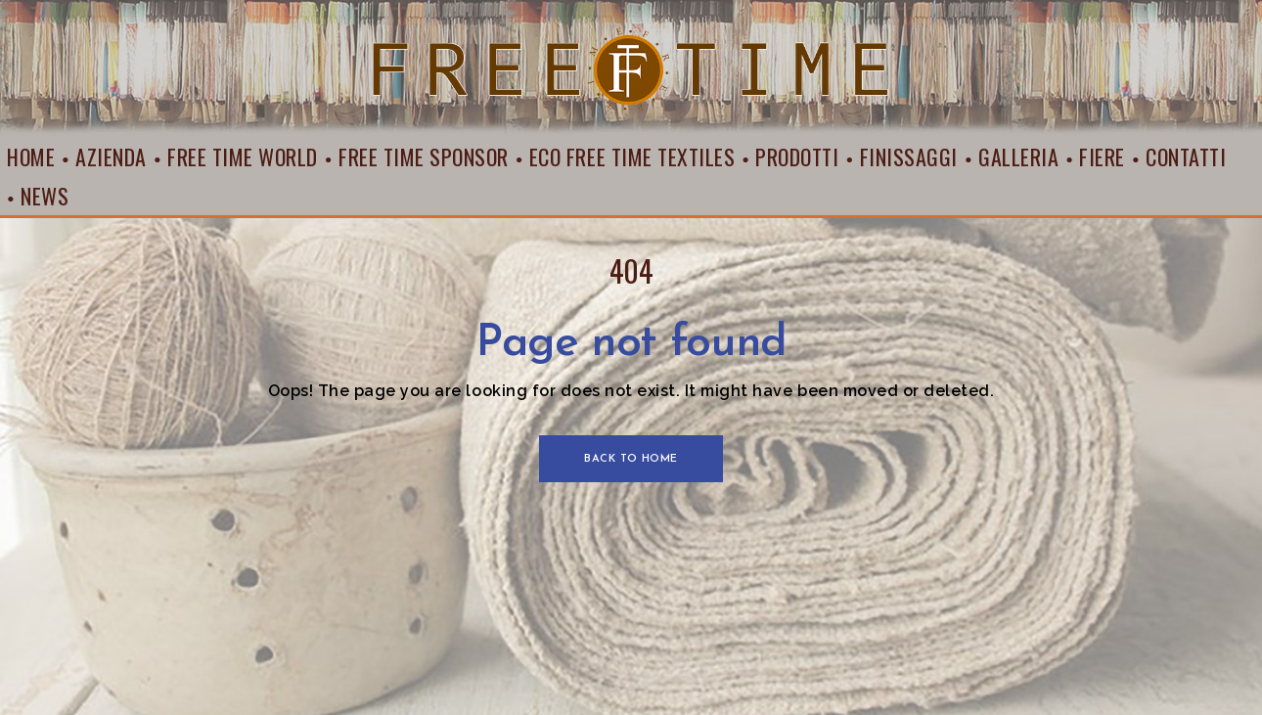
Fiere (1102, 156)
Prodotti (796, 156)
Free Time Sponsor (423, 156)
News (44, 195)
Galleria (1018, 156)
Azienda (111, 156)
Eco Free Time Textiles (632, 156)
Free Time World (242, 156)
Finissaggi (909, 156)
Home (31, 156)
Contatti (1186, 156)
